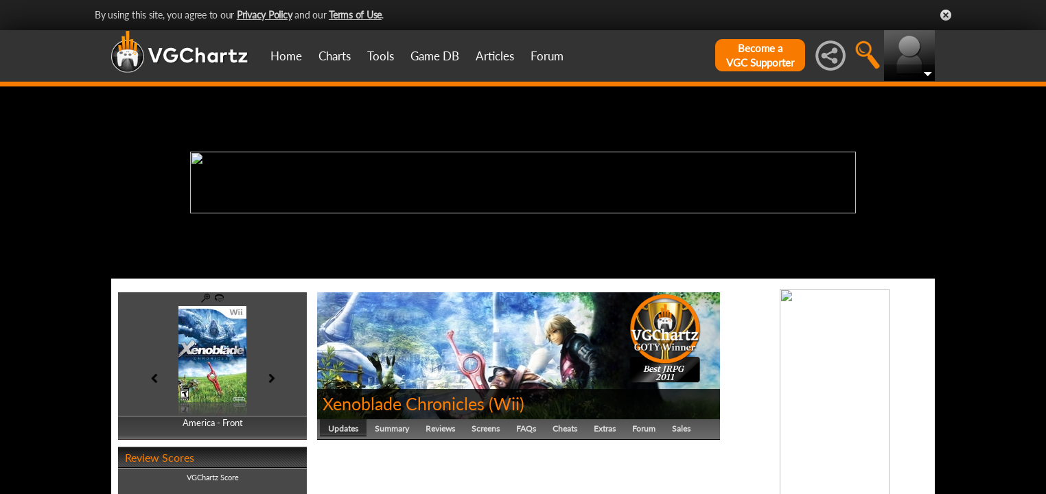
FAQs (526, 428)
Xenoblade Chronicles (404, 403)
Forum (547, 56)
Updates (343, 428)
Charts (334, 56)
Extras (605, 428)
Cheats (565, 428)
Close (945, 15)
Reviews (440, 428)
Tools (380, 56)
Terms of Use (355, 15)
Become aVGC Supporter (760, 55)
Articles (495, 56)
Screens (486, 428)
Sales (681, 428)
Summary (392, 428)
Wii (506, 403)
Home (286, 56)
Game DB (434, 56)
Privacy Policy (264, 15)
